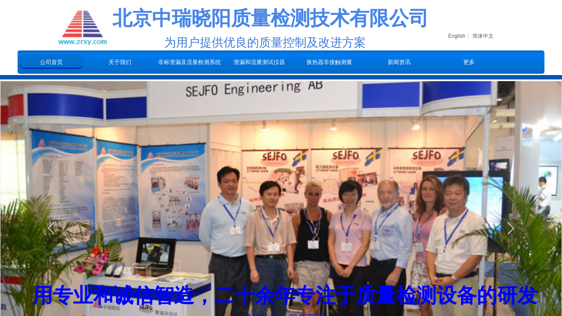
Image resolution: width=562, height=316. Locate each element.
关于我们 (119, 62)
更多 (469, 62)
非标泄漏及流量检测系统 (189, 62)
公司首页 (51, 62)
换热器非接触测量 (329, 62)
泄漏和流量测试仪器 (259, 62)
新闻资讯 (399, 62)
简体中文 (483, 36)
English (456, 36)
